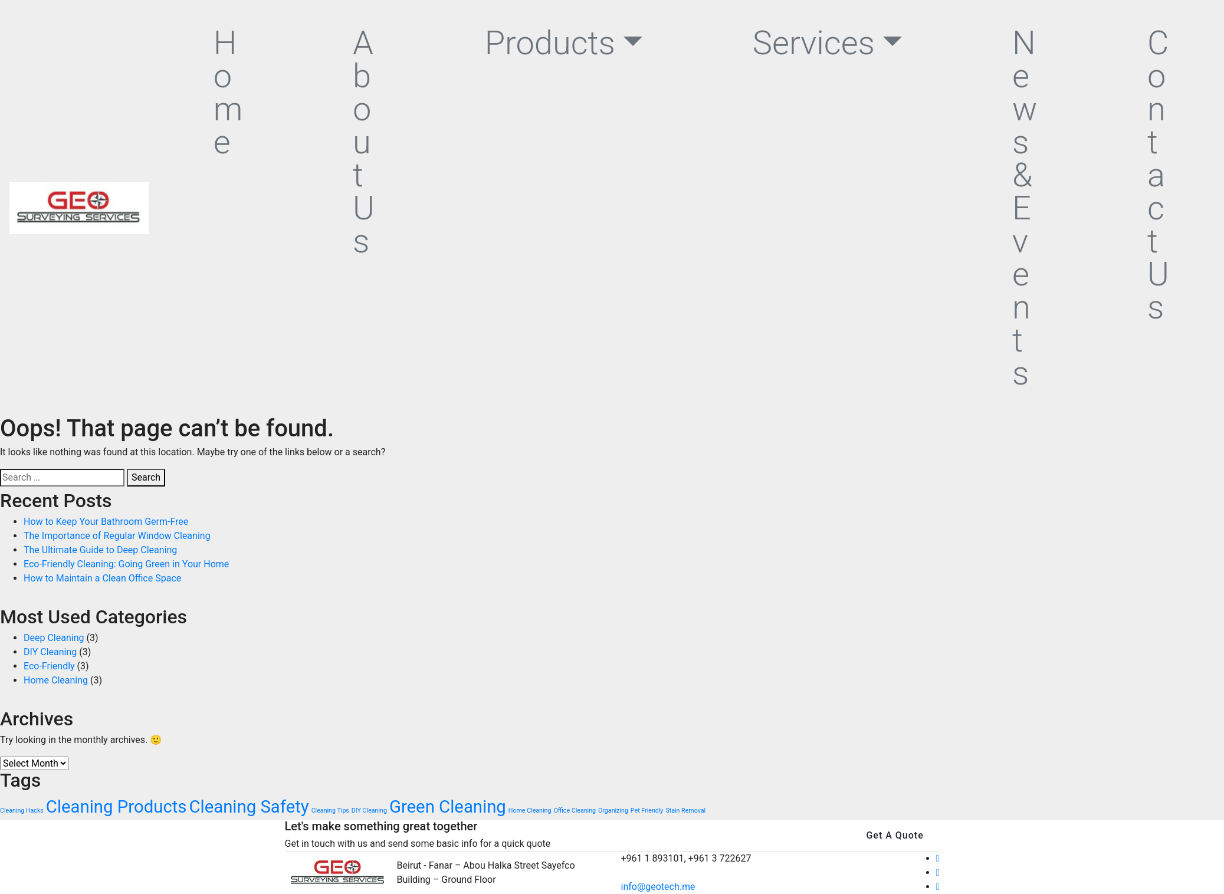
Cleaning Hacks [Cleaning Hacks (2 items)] (22, 810)
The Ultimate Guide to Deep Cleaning (100, 550)
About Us (364, 142)
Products (550, 43)
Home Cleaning (56, 680)
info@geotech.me (658, 886)
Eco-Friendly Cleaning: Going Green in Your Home (126, 564)
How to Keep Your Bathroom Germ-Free (106, 521)
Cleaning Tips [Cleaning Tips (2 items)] (330, 810)
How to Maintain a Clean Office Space (102, 578)
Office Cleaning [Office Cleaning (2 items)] (574, 810)
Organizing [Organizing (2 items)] (613, 810)
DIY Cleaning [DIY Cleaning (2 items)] (369, 810)
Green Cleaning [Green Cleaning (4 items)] (447, 807)
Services (814, 43)
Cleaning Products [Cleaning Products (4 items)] (116, 807)
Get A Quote (894, 835)
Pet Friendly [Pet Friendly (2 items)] (647, 810)
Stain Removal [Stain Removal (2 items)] (685, 810)
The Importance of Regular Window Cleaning (117, 535)
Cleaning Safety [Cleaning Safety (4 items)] (249, 807)
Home (228, 93)
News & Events (1024, 208)
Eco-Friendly (49, 666)
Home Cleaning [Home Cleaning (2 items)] (530, 810)
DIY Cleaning (50, 652)
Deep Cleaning (54, 637)
